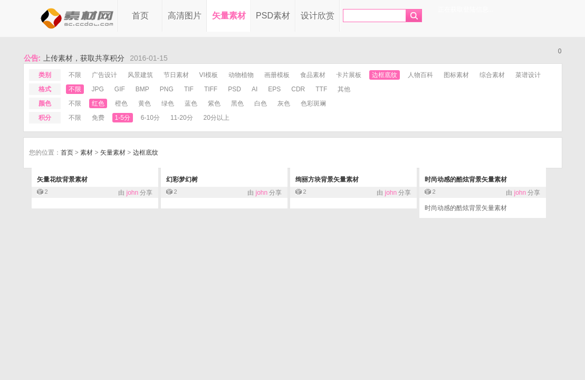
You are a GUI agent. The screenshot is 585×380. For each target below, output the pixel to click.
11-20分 (181, 117)
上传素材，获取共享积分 (83, 58)
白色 (260, 103)
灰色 (283, 103)
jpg (98, 89)
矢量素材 (229, 15)
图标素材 (456, 75)
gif (119, 89)
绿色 (167, 103)
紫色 (214, 103)
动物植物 (241, 75)
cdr (298, 89)
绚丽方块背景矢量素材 (327, 179)
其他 (344, 89)
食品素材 (312, 75)
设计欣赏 (317, 15)
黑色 (237, 103)
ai (254, 89)
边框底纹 (384, 75)
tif (189, 89)
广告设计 (104, 75)
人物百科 (420, 75)
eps (274, 89)
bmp (142, 89)
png (167, 89)
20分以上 (216, 117)
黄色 (144, 103)
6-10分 (150, 117)
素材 (86, 152)
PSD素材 (273, 15)
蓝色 (191, 103)
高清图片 (185, 15)
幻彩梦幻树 (182, 179)
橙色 (121, 103)
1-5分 (122, 117)
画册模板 (277, 75)
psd (234, 89)
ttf (321, 89)
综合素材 (492, 75)
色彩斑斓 (313, 103)
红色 (98, 103)
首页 (140, 15)
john (132, 192)
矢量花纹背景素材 (62, 179)
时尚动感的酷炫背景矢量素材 (466, 179)
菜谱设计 (528, 75)
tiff (210, 89)
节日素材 (176, 75)
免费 (98, 117)
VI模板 (208, 75)
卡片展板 (348, 75)
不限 (75, 75)
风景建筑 (140, 75)
